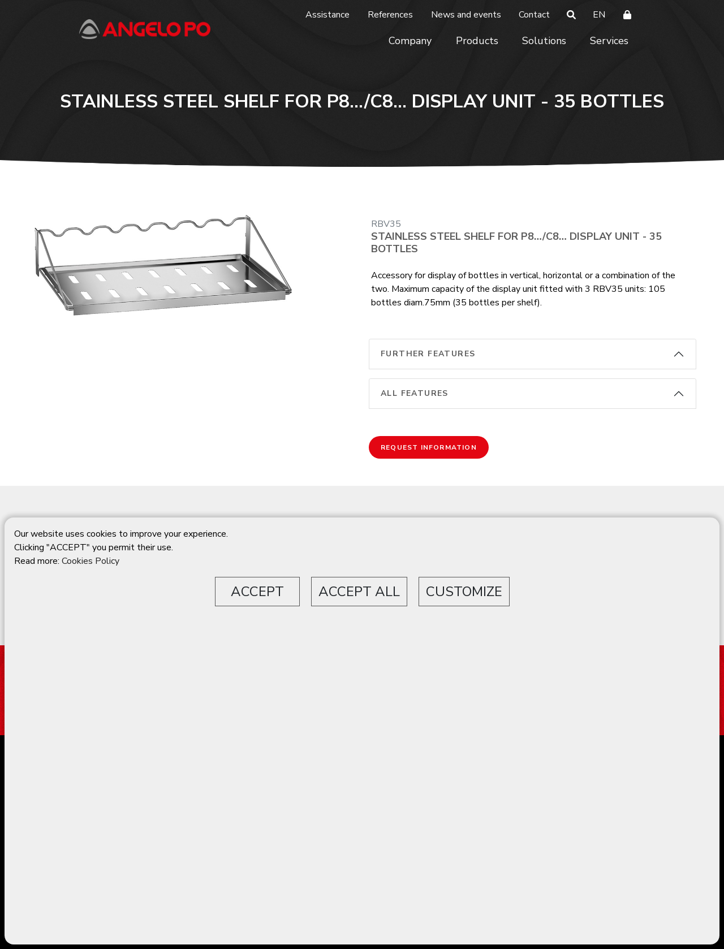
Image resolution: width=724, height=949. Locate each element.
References (390, 14)
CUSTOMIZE (464, 592)
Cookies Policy (90, 561)
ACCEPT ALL (359, 592)
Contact (534, 14)
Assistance (327, 14)
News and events (466, 14)
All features (415, 393)
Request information (429, 447)
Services (609, 41)
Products (477, 41)
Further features (428, 353)
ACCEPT (257, 592)
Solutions (544, 41)
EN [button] (599, 14)
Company (410, 41)
